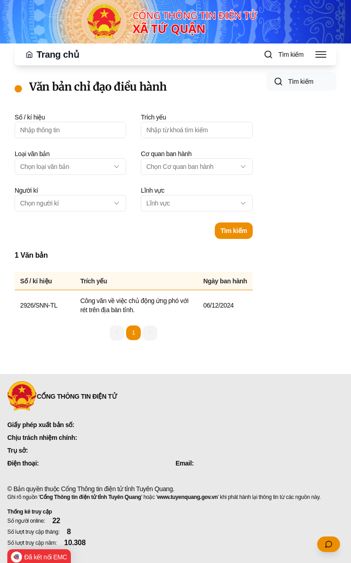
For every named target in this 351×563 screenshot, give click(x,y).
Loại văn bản (32, 153)
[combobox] (70, 166)
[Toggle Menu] (321, 54)
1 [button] (133, 333)
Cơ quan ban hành (166, 153)
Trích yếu (153, 117)
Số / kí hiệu (30, 117)
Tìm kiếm (233, 230)
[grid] (134, 295)
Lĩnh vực (152, 190)
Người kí (26, 190)
